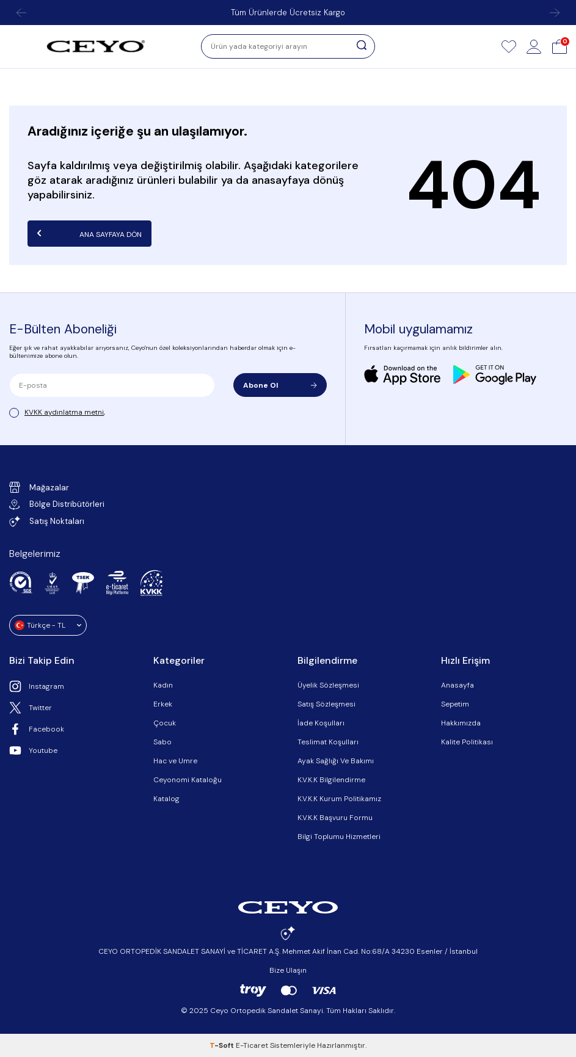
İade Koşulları (321, 723)
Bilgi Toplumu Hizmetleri (339, 836)
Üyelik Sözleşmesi (328, 685)
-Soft (223, 1045)
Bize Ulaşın (288, 970)
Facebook (36, 729)
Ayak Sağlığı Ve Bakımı (335, 761)
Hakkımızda (461, 723)
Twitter (30, 708)
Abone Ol (280, 385)
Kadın (163, 685)
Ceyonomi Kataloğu (187, 780)
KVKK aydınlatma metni (64, 412)
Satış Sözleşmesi (326, 704)
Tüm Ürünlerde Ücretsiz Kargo (288, 12)
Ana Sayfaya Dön (89, 233)
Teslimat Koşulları (328, 742)
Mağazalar (39, 487)
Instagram (36, 686)
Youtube (33, 750)
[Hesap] (534, 46)
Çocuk (164, 723)
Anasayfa (457, 685)
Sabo (162, 742)
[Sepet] (559, 46)
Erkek (162, 704)
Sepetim (455, 704)
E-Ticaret (252, 1045)
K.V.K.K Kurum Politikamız (339, 799)
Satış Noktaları (46, 521)
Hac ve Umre (175, 761)
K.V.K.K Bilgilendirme (331, 780)
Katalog (166, 799)
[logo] (95, 46)
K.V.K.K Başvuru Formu (335, 818)
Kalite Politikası (467, 742)
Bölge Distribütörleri (56, 504)
